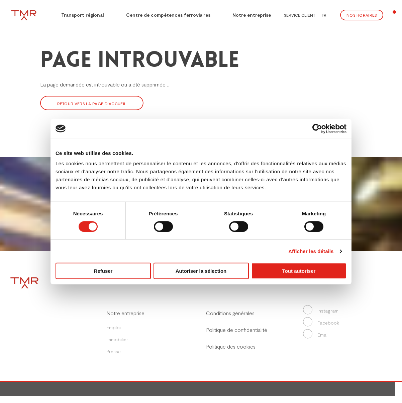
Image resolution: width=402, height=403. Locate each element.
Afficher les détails (310, 251)
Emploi (113, 327)
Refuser (103, 271)
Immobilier (117, 339)
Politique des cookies (231, 346)
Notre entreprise (251, 15)
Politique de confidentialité (236, 330)
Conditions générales (230, 313)
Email (316, 335)
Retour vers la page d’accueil (92, 103)
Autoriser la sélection (201, 271)
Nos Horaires (361, 15)
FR (324, 15)
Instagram (321, 311)
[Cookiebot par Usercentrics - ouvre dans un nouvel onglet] (317, 129)
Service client (299, 15)
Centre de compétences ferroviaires (168, 15)
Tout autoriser (299, 271)
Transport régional (78, 14)
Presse (113, 351)
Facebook (322, 323)
